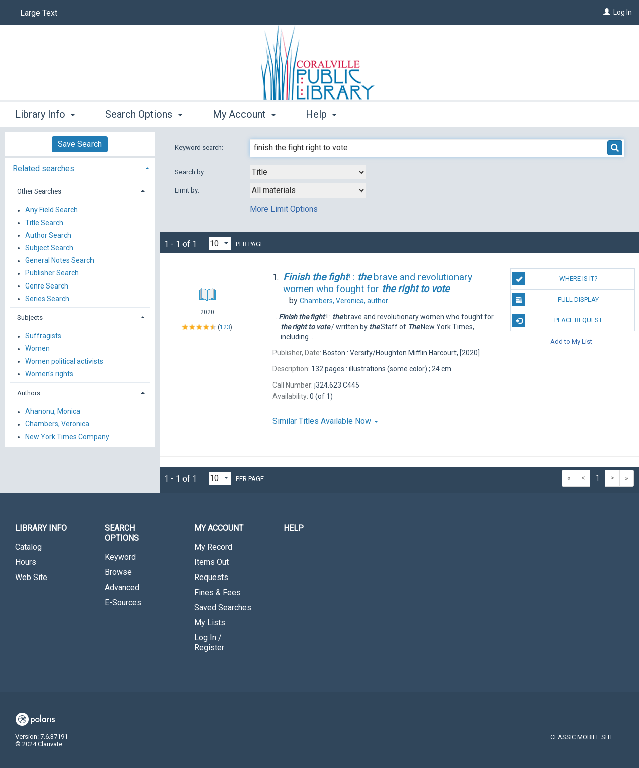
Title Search (44, 223)
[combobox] (308, 172)
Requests (211, 577)
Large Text (38, 13)
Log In (622, 12)
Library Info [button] (45, 114)
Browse (118, 572)
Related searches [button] (43, 168)
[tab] (80, 167)
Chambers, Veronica (57, 424)
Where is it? (554, 278)
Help (294, 528)
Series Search (47, 299)
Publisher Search (52, 273)
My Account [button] (244, 114)
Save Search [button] (80, 144)
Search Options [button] (143, 114)
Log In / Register (209, 642)
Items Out (211, 562)
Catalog (28, 547)
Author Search (48, 235)
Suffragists (43, 336)
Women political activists (64, 361)
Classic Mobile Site (582, 737)
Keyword (120, 557)
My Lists (209, 622)
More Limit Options (284, 209)
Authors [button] (28, 393)
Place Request (557, 320)
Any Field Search (51, 210)
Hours (25, 562)
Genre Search (46, 286)
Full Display (555, 299)
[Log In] (606, 12)
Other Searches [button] (39, 191)
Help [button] (321, 114)
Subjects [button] (30, 317)
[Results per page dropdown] (220, 243)
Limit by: (188, 190)
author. (344, 301)
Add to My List (571, 341)
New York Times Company (67, 437)
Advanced (122, 587)
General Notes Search (59, 261)
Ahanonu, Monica (52, 412)
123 (225, 327)
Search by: (191, 172)
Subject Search (49, 248)
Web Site (31, 577)
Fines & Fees (217, 592)
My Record (213, 547)
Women (37, 349)
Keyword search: (200, 147)
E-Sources (123, 602)
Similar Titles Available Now (325, 421)
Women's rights (49, 374)
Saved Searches (222, 607)
